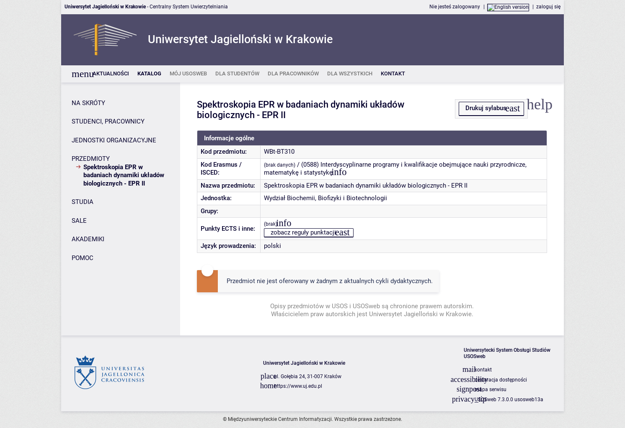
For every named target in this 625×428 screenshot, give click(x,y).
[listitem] (110, 74)
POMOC (82, 258)
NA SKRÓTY (88, 103)
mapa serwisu (490, 389)
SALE (79, 220)
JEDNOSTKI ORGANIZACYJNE (114, 140)
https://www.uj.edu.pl (298, 386)
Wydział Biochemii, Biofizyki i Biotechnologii (325, 198)
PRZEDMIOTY (91, 158)
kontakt (483, 370)
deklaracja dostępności (501, 380)
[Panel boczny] (120, 209)
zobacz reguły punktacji (303, 232)
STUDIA (82, 202)
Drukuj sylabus (485, 108)
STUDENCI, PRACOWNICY (108, 121)
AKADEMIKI (88, 239)
